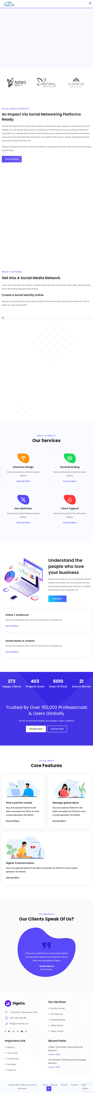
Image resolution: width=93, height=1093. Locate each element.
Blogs (83, 1085)
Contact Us (11, 1070)
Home (45, 1085)
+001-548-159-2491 (18, 1018)
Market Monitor (57, 1025)
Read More (57, 599)
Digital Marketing (58, 1020)
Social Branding (69, 467)
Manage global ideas (66, 802)
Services (64, 1085)
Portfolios (74, 1085)
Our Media (11, 1064)
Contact (85, 1088)
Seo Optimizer (23, 508)
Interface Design (23, 467)
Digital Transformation (20, 863)
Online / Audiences (17, 615)
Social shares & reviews (20, 640)
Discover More (11, 159)
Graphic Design (57, 1031)
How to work (12, 1053)
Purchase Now (35, 729)
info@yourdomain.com (19, 1024)
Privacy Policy (13, 1059)
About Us (11, 1047)
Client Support (70, 508)
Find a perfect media (19, 802)
